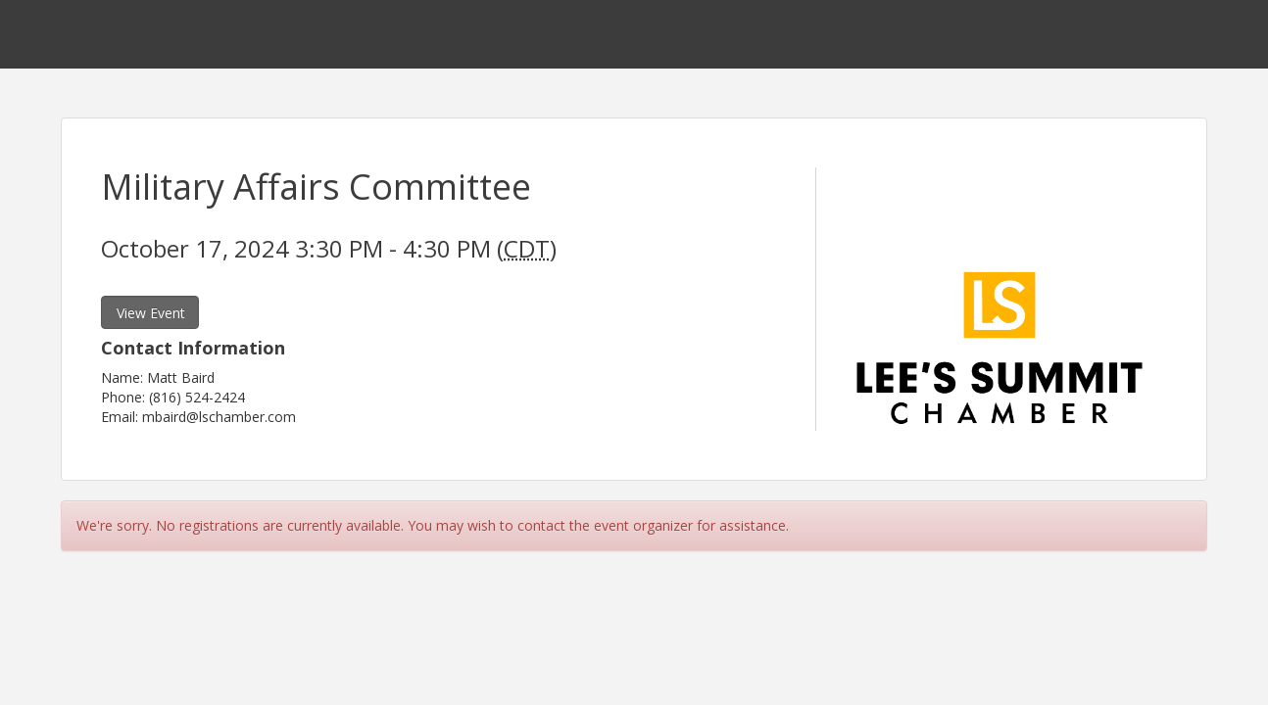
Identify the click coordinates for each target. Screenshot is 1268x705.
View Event (151, 313)
